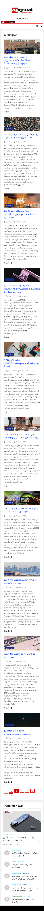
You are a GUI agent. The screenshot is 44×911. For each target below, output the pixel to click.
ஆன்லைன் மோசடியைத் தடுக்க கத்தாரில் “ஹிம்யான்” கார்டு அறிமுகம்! (24, 879)
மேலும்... (8, 112)
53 (6, 795)
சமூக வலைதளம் (17, 896)
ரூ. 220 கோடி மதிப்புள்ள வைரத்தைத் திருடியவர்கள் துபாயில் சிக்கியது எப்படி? (22, 289)
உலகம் (14, 861)
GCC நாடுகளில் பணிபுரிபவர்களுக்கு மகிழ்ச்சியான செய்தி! (21, 363)
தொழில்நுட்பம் (8, 834)
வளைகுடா (9, 51)
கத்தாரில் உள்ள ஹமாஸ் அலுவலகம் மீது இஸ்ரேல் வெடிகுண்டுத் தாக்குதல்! (17, 60)
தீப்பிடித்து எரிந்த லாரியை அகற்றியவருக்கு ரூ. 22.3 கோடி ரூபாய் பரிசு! (19, 214)
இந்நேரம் (9, 68)
